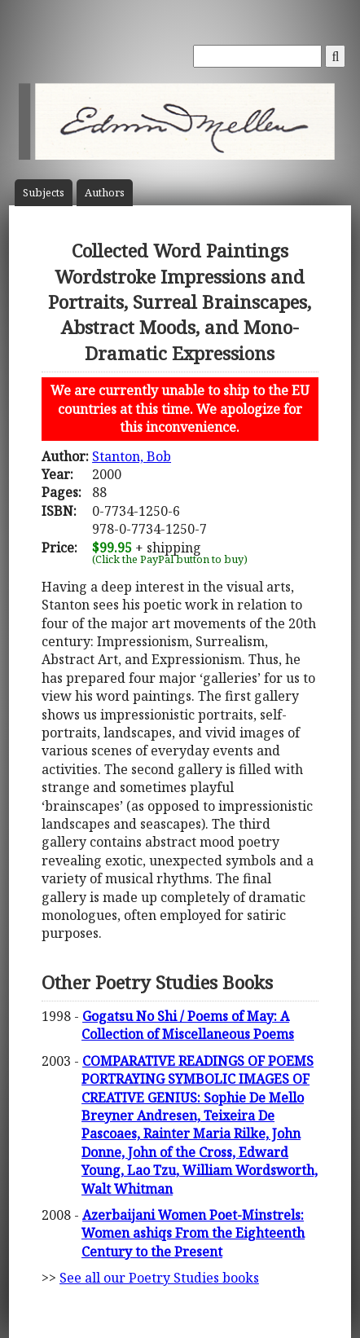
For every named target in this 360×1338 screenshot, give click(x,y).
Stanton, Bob (131, 456)
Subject (43, 192)
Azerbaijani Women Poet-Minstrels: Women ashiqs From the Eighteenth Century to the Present (193, 1233)
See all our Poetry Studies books (159, 1278)
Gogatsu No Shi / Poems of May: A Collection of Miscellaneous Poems (187, 1025)
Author (105, 192)
